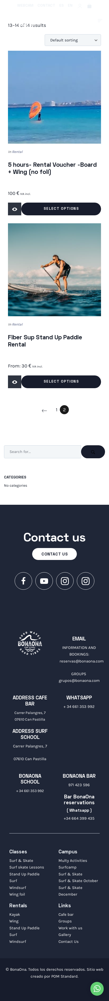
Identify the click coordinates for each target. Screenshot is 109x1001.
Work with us (70, 928)
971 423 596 (79, 784)
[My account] (80, 6)
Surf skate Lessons (26, 867)
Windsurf (17, 887)
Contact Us (68, 941)
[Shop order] (73, 40)
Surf (13, 880)
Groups (65, 921)
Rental (17, 152)
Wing (13, 921)
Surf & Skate (21, 860)
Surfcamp (67, 867)
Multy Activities (72, 860)
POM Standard (64, 976)
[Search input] (42, 451)
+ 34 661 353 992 (79, 706)
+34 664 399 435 (79, 818)
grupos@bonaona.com (79, 680)
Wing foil (17, 894)
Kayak (14, 914)
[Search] (93, 451)
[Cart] (89, 6)
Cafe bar (66, 914)
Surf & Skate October (78, 880)
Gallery (64, 934)
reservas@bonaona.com (82, 661)
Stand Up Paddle (24, 874)
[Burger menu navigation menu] (100, 20)
